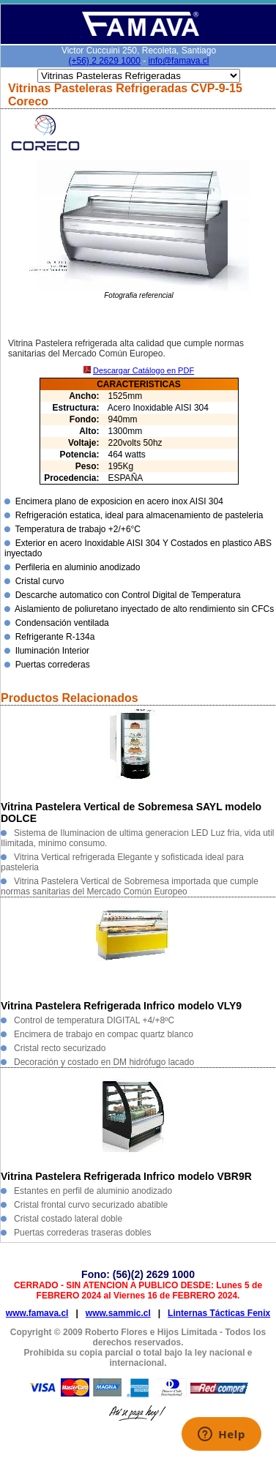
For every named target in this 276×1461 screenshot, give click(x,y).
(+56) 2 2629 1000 (105, 61)
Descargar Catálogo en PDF (143, 370)
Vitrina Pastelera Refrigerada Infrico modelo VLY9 (121, 1006)
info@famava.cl (179, 61)
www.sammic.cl (118, 1313)
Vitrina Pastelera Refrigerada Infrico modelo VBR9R (126, 1176)
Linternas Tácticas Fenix (219, 1313)
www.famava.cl (37, 1313)
